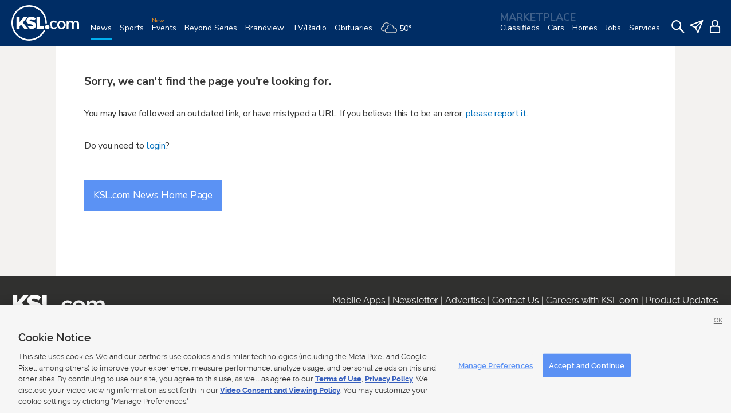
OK (718, 320)
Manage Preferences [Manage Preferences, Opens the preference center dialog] (495, 365)
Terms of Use (338, 379)
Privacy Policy (389, 379)
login (156, 145)
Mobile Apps (359, 300)
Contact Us (515, 300)
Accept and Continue (586, 365)
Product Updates (682, 300)
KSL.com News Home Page (153, 195)
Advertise (465, 300)
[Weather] (400, 32)
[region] (365, 359)
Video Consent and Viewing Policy (280, 390)
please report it (496, 113)
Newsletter (415, 300)
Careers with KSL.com (592, 300)
